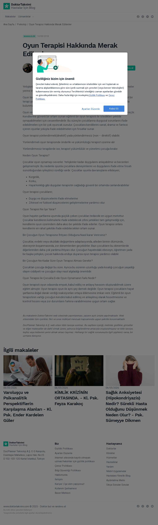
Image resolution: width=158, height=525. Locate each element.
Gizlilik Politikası (97, 95)
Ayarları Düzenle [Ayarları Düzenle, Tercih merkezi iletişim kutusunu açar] (91, 109)
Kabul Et (113, 108)
